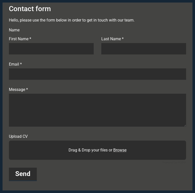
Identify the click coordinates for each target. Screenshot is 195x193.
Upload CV (18, 136)
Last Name (112, 39)
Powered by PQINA (174, 162)
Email (15, 64)
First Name (20, 39)
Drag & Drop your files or (97, 150)
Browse (119, 150)
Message (18, 90)
